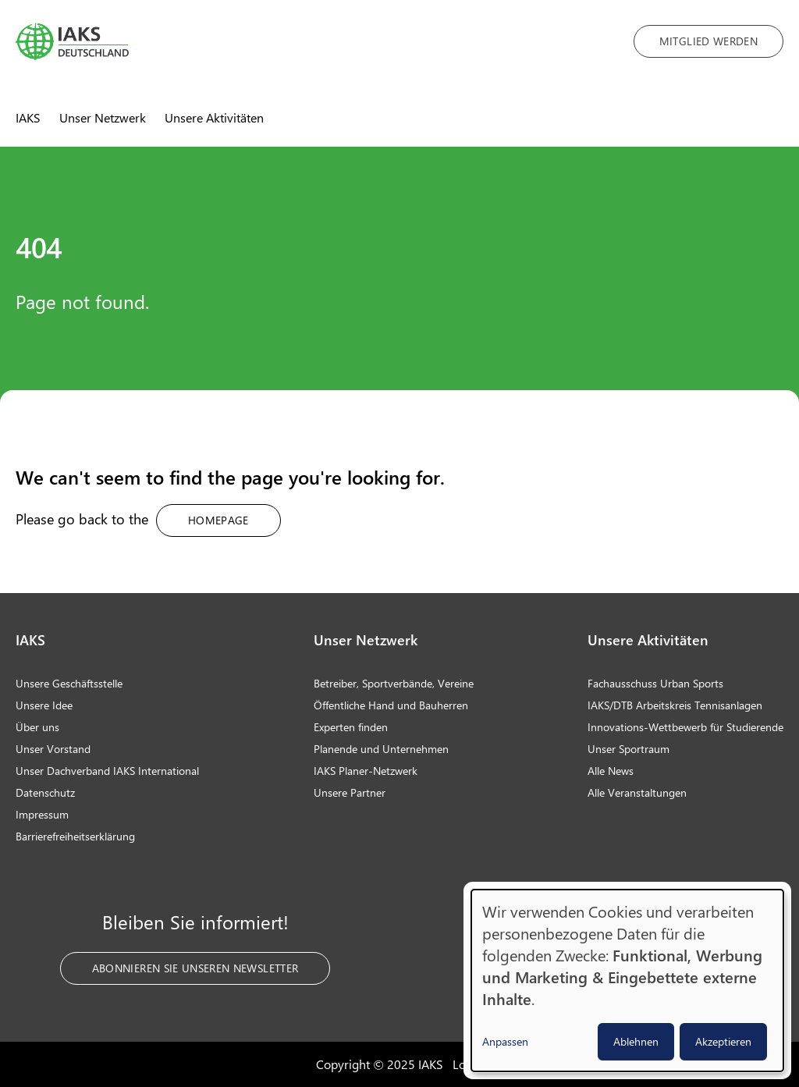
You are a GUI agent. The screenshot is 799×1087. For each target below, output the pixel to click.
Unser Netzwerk (365, 640)
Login (468, 1064)
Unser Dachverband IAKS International (107, 770)
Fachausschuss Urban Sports (655, 683)
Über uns (37, 726)
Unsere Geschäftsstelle (69, 683)
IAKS (30, 640)
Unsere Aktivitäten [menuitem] (214, 117)
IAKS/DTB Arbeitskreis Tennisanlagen (675, 705)
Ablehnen (636, 1041)
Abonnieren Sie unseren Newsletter (195, 968)
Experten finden (351, 726)
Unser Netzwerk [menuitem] (102, 117)
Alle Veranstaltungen (637, 792)
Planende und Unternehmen (381, 748)
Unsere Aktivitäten (648, 640)
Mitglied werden (708, 41)
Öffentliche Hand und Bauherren (391, 705)
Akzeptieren (723, 1041)
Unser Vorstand (53, 748)
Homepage (218, 520)
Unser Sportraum (628, 748)
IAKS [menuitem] (28, 117)
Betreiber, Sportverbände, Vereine (394, 683)
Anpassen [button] (505, 1041)
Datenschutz (45, 792)
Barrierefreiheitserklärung (75, 836)
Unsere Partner (349, 792)
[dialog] (627, 980)
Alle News (611, 770)
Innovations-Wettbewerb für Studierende (685, 726)
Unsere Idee (44, 705)
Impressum (42, 814)
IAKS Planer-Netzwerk (365, 770)
